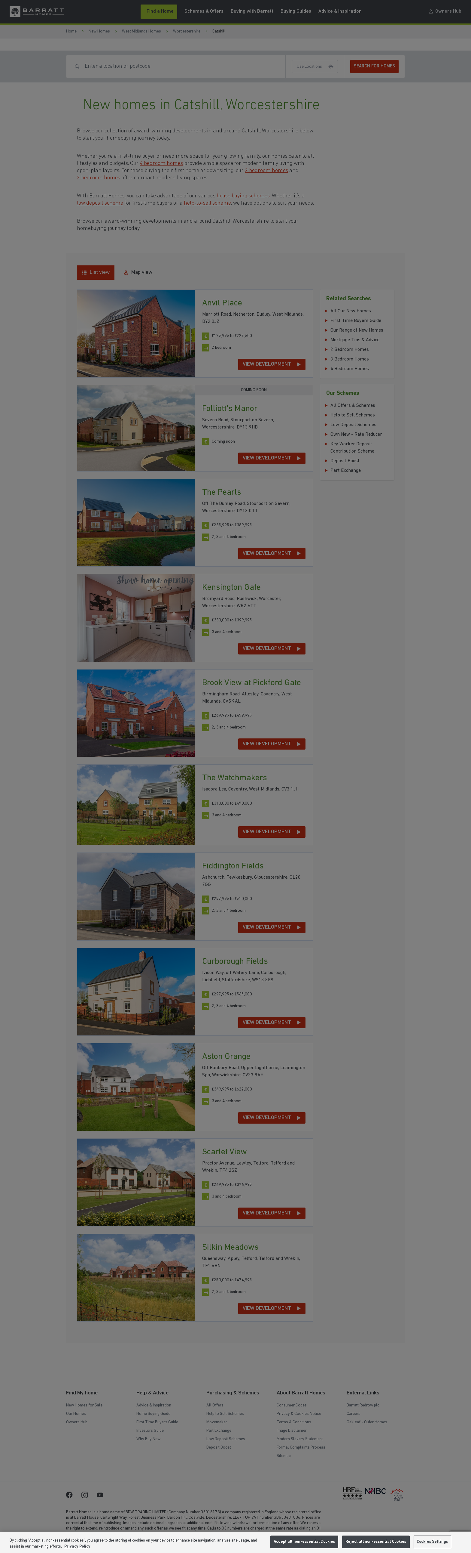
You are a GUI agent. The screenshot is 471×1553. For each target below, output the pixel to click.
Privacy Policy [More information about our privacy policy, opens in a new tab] (77, 1546)
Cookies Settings (432, 1542)
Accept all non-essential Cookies (304, 1542)
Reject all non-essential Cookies (375, 1542)
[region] (235, 1542)
